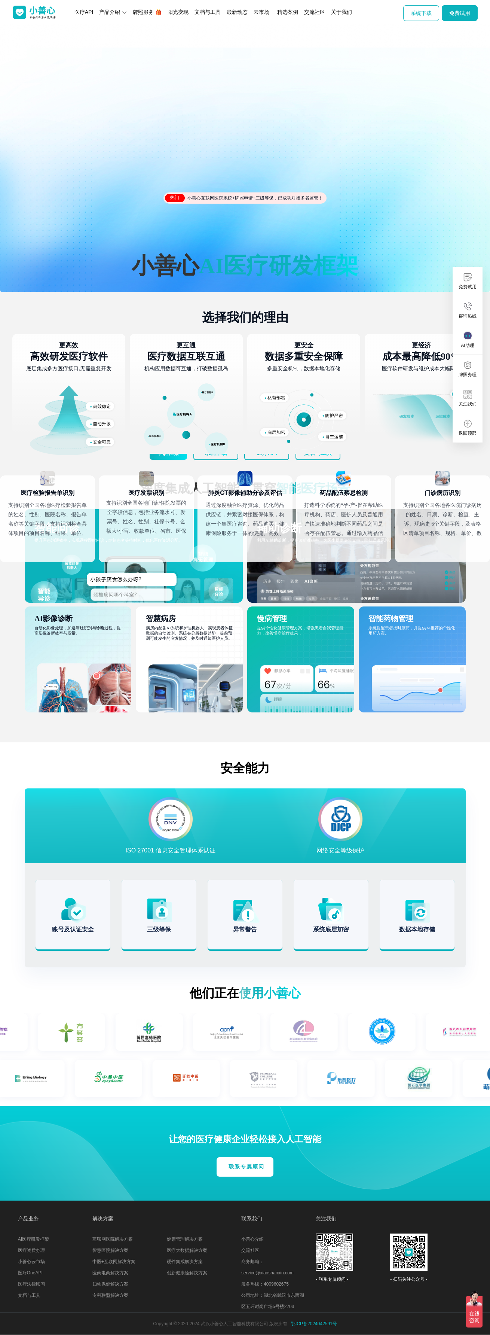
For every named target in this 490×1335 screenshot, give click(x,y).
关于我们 (341, 12)
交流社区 (314, 12)
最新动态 (237, 12)
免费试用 (459, 13)
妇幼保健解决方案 (110, 1284)
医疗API (84, 12)
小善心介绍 (252, 1239)
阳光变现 (178, 12)
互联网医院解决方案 (112, 1239)
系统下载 (421, 13)
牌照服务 (147, 12)
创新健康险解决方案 (187, 1272)
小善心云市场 (31, 1261)
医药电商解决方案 (110, 1272)
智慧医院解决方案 (110, 1250)
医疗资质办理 (31, 1250)
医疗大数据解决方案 (187, 1250)
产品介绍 (113, 12)
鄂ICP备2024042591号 (314, 1323)
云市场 (261, 12)
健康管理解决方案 (185, 1239)
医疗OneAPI (30, 1272)
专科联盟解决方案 (110, 1295)
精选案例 (287, 12)
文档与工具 (208, 12)
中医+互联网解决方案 (113, 1261)
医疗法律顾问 (31, 1284)
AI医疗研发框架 (33, 1239)
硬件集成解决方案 (185, 1261)
